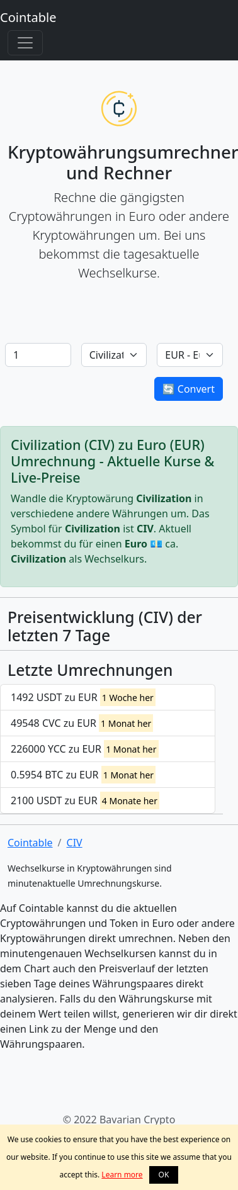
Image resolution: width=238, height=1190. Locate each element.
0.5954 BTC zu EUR (83, 774)
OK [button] (164, 1174)
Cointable (28, 17)
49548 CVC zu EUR (82, 723)
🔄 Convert (188, 389)
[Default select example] (114, 355)
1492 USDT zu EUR (83, 697)
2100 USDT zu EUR (85, 800)
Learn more (121, 1174)
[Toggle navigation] (25, 42)
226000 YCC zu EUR (85, 749)
